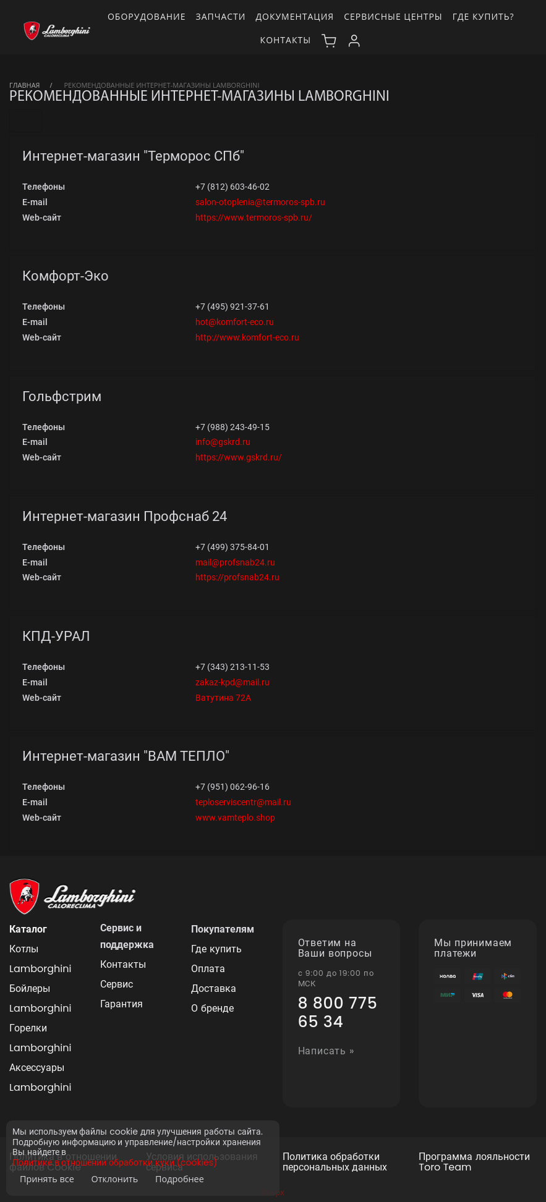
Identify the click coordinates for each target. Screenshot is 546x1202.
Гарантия (121, 1004)
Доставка (213, 988)
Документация (294, 16)
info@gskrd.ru (222, 442)
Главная (24, 85)
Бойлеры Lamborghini (40, 998)
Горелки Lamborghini (40, 1038)
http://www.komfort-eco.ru (247, 337)
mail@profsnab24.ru (235, 562)
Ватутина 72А (223, 698)
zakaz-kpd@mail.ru (232, 682)
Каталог (28, 929)
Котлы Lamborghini (40, 959)
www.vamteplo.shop (235, 818)
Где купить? (483, 16)
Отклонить (115, 1179)
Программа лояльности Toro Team (474, 1162)
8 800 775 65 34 (338, 1012)
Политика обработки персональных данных (335, 1162)
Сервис (116, 984)
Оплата (208, 969)
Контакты (285, 40)
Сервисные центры (393, 16)
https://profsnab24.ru (237, 577)
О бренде (212, 1008)
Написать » (326, 1051)
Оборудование (147, 16)
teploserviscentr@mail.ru (243, 802)
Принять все (47, 1179)
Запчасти (221, 16)
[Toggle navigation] (25, 120)
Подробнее (179, 1179)
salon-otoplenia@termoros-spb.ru (260, 202)
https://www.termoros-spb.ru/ (253, 217)
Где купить (216, 949)
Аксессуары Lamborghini (40, 1077)
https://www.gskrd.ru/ (238, 457)
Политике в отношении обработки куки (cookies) (114, 1163)
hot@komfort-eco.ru (234, 322)
